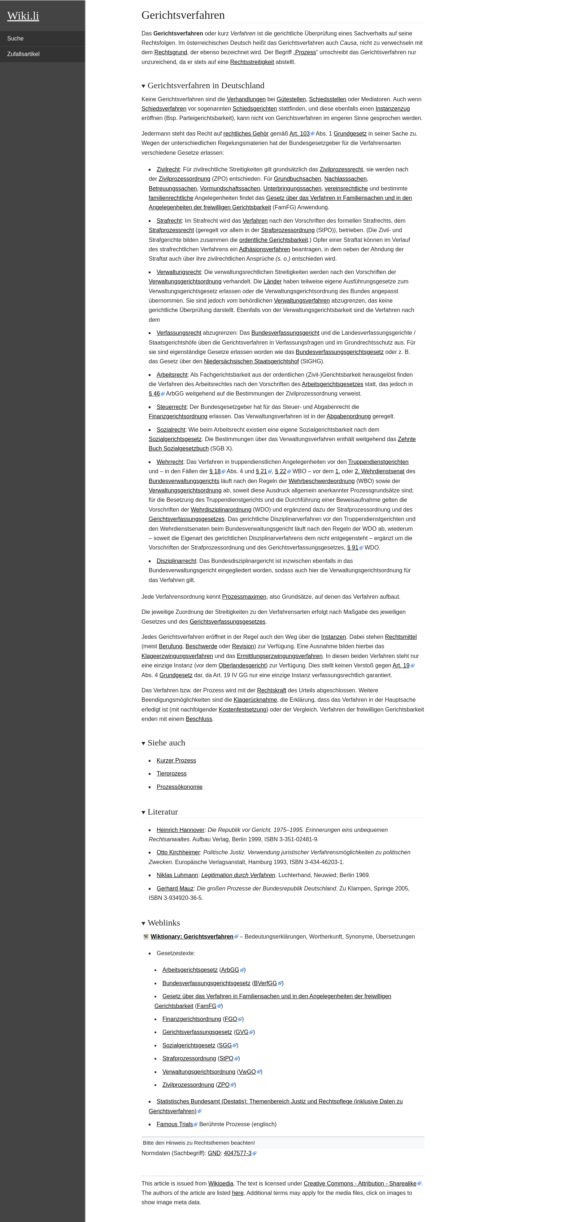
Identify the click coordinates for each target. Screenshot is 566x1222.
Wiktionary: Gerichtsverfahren (192, 936)
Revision (243, 646)
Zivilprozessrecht (341, 169)
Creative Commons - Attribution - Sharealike (360, 1183)
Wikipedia (220, 1183)
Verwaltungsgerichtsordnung (185, 281)
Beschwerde (201, 646)
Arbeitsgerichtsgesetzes (332, 384)
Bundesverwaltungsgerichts (184, 481)
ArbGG (230, 970)
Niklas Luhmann (177, 875)
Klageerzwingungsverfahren (177, 656)
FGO (231, 1019)
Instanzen (333, 637)
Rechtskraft (271, 690)
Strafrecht (169, 221)
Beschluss (199, 719)
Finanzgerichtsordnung (178, 416)
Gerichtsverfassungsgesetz (197, 1032)
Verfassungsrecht (179, 333)
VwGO (247, 1072)
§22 (280, 471)
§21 (261, 471)
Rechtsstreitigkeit (252, 62)
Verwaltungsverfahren (302, 301)
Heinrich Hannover (181, 830)
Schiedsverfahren (164, 109)
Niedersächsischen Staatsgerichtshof (251, 361)
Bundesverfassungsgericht (285, 333)
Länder (273, 281)
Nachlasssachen (345, 179)
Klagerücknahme (255, 700)
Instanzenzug (392, 109)
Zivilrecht (168, 169)
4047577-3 (238, 1153)
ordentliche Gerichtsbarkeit (273, 240)
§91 (352, 547)
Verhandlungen (246, 99)
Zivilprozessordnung (184, 179)
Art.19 (401, 665)
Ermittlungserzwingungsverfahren (279, 656)
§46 (154, 393)
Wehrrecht (170, 462)
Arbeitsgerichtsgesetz (190, 970)
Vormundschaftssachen (230, 188)
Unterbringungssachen (293, 188)
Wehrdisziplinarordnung (221, 510)
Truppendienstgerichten (378, 462)
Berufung (170, 646)
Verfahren (255, 221)
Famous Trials (175, 1124)
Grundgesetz (350, 134)
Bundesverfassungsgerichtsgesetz (340, 352)
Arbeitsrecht (172, 375)
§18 (215, 471)
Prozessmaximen (244, 597)
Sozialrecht (171, 430)
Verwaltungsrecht (179, 272)
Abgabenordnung (349, 416)
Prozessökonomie (180, 787)
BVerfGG (265, 983)
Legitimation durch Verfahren (238, 875)
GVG (242, 1032)
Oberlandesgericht (242, 665)
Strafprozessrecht (171, 230)
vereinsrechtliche (346, 188)
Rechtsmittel (401, 637)
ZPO (224, 1085)
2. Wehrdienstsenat (380, 471)
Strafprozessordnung (288, 230)
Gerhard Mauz (175, 888)
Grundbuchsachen (297, 179)
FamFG (206, 1006)
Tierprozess (172, 773)
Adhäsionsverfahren (264, 249)
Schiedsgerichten (255, 109)
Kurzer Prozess (176, 760)
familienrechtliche (171, 198)
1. (337, 471)
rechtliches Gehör (246, 134)
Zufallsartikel (23, 54)
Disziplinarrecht (176, 561)
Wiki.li (23, 15)
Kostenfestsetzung (242, 709)
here (238, 1193)
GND (214, 1153)
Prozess (305, 52)
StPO (226, 1058)
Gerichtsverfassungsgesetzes (187, 519)
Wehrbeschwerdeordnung (322, 481)
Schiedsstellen (327, 99)
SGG (225, 1045)
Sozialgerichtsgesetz (175, 439)
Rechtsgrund (170, 52)
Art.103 (299, 134)
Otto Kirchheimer (178, 852)
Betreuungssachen (173, 188)
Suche (15, 38)
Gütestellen (291, 99)
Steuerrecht (172, 407)
